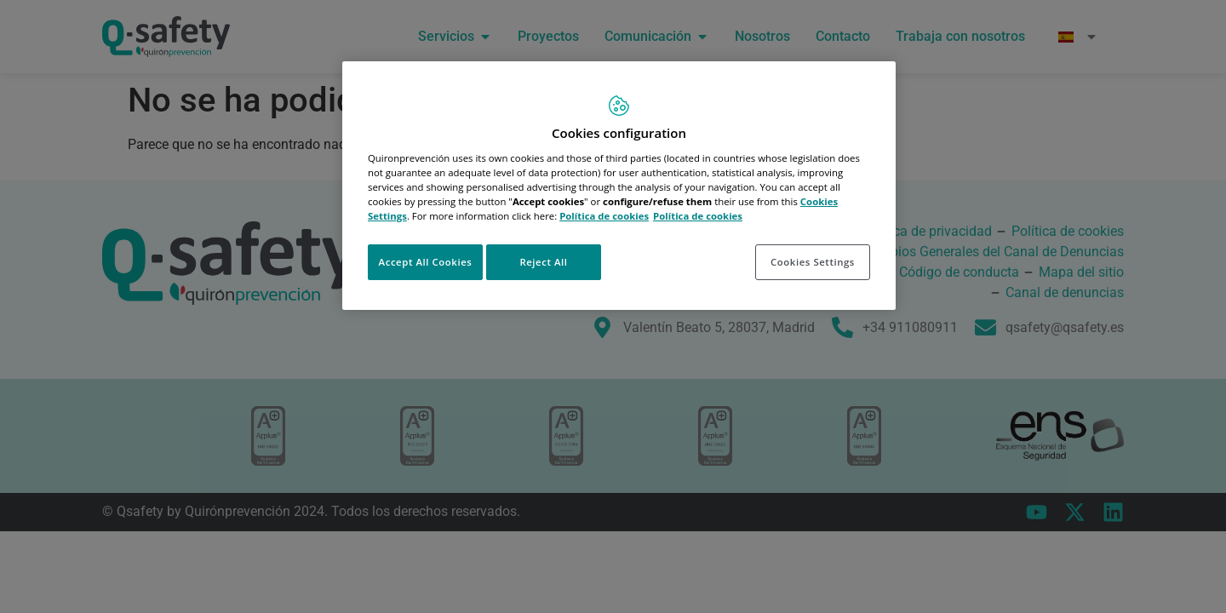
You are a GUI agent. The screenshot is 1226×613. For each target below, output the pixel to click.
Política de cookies (604, 215)
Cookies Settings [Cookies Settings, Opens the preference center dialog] (813, 261)
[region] (619, 185)
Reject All (543, 261)
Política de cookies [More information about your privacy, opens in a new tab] (697, 215)
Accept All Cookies (426, 261)
